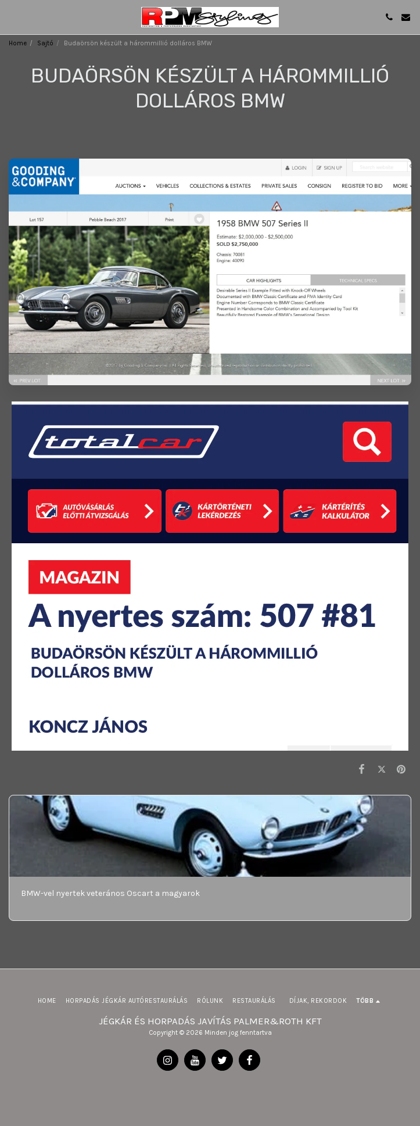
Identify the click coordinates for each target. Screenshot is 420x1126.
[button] (13, 16)
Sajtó (45, 43)
